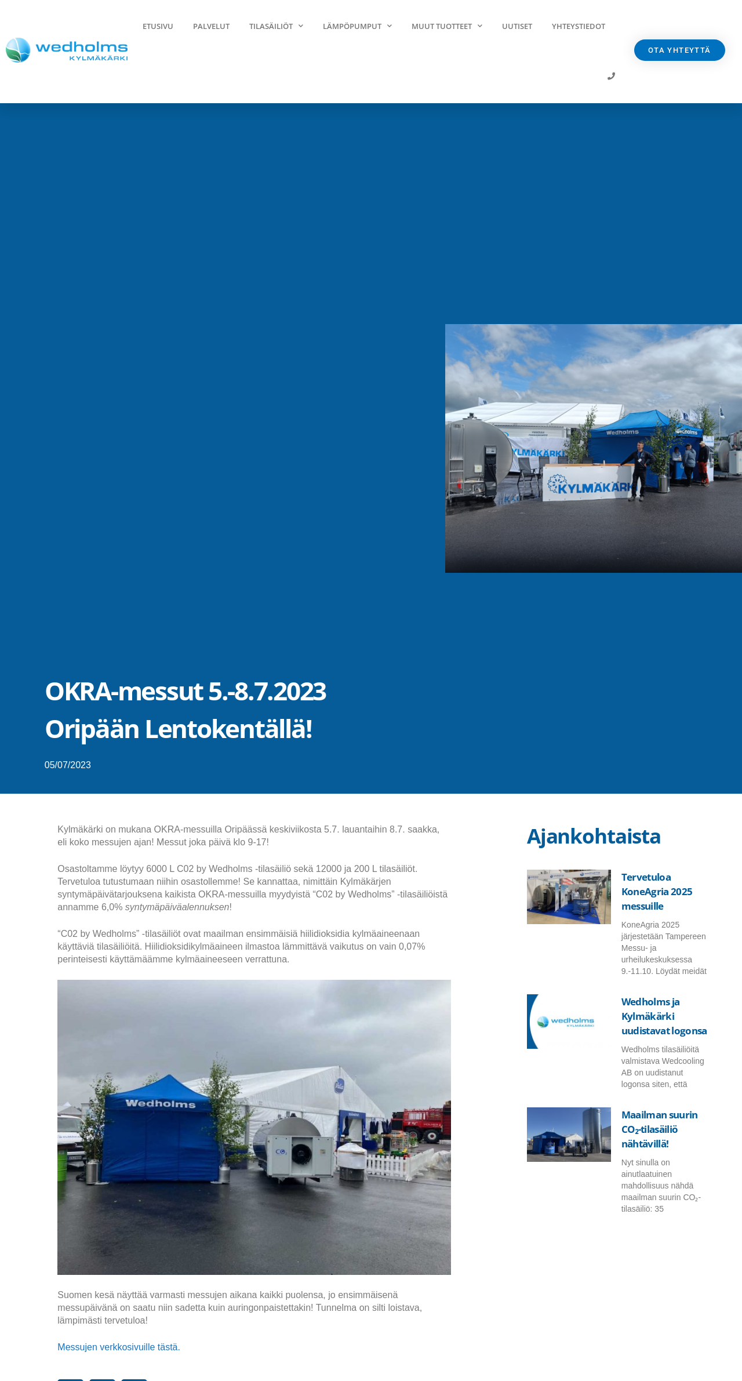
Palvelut (211, 26)
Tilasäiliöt (276, 25)
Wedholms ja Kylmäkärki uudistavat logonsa (664, 1016)
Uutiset (517, 26)
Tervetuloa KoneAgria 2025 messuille (656, 891)
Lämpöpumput (357, 25)
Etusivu (158, 26)
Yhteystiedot (578, 26)
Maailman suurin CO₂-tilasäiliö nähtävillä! (659, 1129)
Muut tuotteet (447, 25)
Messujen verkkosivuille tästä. (118, 1347)
